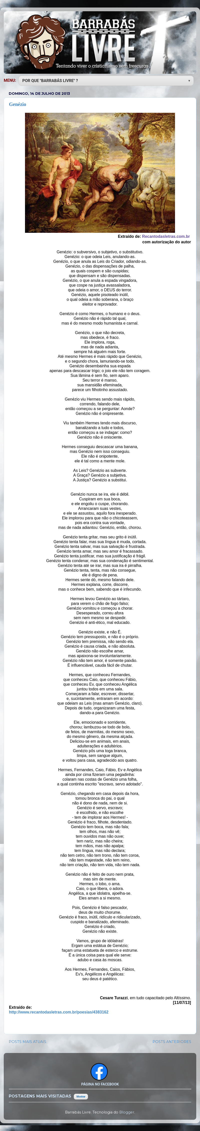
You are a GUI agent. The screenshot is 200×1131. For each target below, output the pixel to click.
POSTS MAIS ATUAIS (27, 1041)
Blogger (126, 1112)
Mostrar (80, 1096)
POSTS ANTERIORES (171, 1041)
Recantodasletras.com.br (166, 236)
